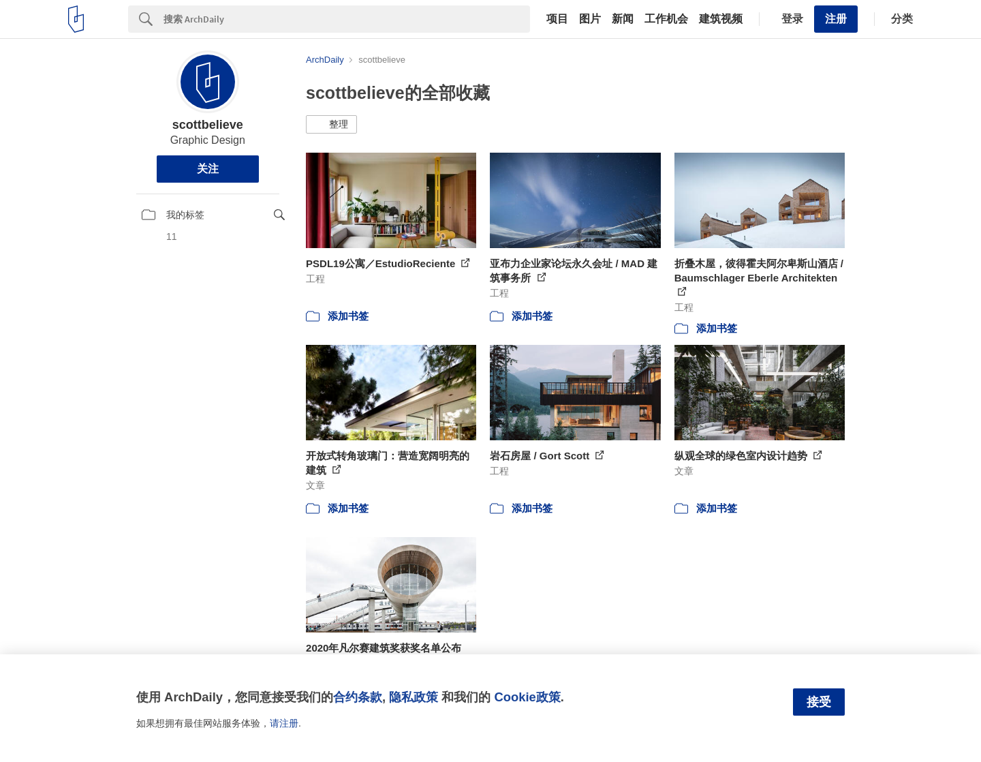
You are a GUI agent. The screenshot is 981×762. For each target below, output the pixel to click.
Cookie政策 (527, 697)
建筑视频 (721, 19)
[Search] (347, 19)
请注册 (284, 723)
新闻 (623, 19)
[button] (331, 124)
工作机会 (666, 19)
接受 (819, 702)
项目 (557, 19)
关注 (208, 168)
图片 (590, 19)
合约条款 (357, 697)
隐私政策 (413, 697)
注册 (836, 19)
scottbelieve (207, 125)
